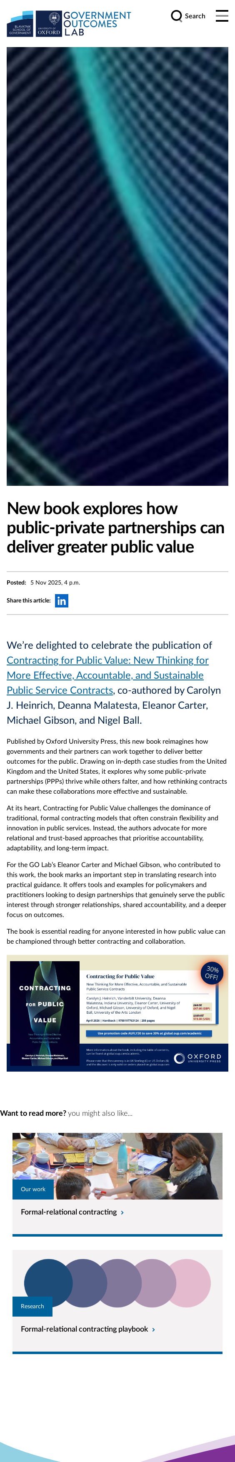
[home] (69, 23)
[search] (187, 16)
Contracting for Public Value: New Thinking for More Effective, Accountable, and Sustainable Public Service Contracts (108, 676)
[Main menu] (222, 16)
